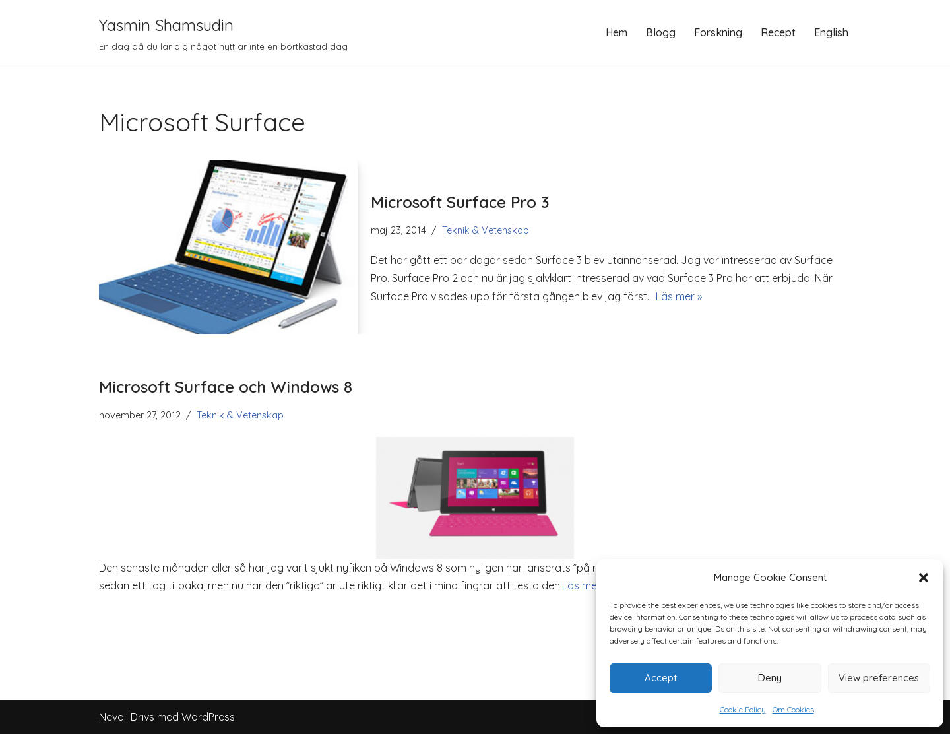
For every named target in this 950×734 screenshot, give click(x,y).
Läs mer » (679, 296)
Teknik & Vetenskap (485, 230)
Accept (661, 677)
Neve (111, 716)
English (831, 32)
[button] (923, 577)
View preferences (879, 677)
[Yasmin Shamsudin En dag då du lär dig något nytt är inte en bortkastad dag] (223, 32)
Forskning (718, 32)
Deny (770, 677)
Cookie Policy (743, 709)
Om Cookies (793, 709)
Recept (778, 32)
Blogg (661, 32)
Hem (616, 32)
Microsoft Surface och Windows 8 (225, 387)
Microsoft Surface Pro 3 (460, 202)
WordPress (208, 716)
